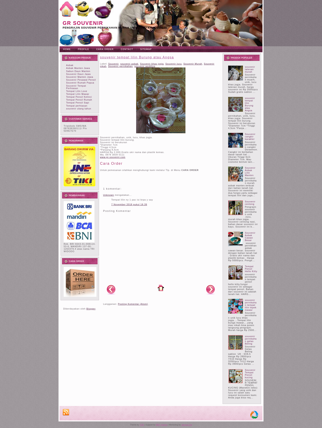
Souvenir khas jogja (152, 64)
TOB (142, 425)
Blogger (90, 308)
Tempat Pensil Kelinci (79, 97)
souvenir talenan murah (250, 69)
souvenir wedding (144, 66)
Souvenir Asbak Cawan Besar (250, 236)
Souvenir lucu (173, 64)
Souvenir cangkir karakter (250, 136)
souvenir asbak (129, 64)
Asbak (70, 65)
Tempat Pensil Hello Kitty (251, 269)
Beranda (161, 287)
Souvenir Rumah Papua (80, 82)
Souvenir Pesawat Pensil (81, 80)
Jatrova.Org (186, 425)
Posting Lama (210, 289)
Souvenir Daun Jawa (78, 74)
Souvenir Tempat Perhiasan (76, 87)
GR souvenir (83, 23)
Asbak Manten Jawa (78, 68)
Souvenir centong (250, 202)
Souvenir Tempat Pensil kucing (250, 374)
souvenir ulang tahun (78, 108)
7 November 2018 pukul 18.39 (129, 204)
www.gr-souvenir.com (112, 157)
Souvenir (113, 64)
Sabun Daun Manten (78, 71)
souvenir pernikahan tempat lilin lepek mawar (250, 305)
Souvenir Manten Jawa (79, 77)
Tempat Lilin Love (76, 91)
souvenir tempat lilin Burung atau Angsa (137, 57)
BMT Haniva (161, 425)
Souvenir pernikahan (120, 66)
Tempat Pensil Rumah (79, 100)
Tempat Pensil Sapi (77, 102)
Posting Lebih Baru (111, 289)
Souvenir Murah (192, 64)
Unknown (108, 195)
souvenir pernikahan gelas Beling (250, 340)
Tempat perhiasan (76, 105)
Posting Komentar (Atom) (133, 304)
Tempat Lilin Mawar (77, 94)
